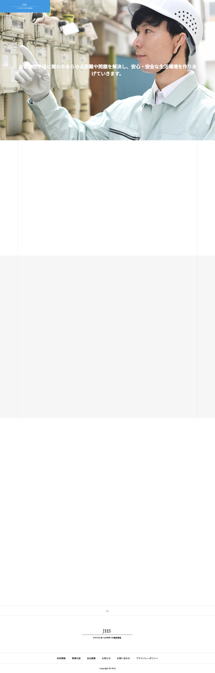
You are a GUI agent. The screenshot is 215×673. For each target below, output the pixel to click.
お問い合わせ (143, 6)
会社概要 (96, 6)
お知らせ (111, 6)
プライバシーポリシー (147, 658)
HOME (68, 6)
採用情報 (126, 6)
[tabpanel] (107, 70)
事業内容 (81, 6)
